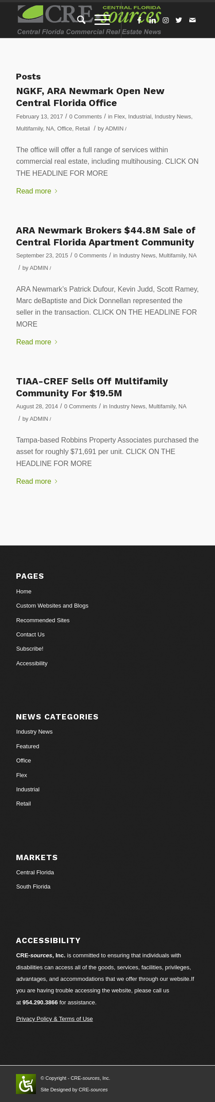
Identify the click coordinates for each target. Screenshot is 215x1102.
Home (23, 591)
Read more (38, 191)
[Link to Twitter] (179, 20)
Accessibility (31, 663)
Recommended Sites (43, 620)
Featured (27, 746)
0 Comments (85, 116)
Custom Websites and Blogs (52, 605)
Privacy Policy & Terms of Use (54, 1018)
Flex (119, 116)
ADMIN (114, 128)
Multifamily (29, 128)
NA (50, 128)
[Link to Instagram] (165, 20)
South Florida (33, 886)
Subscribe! (29, 648)
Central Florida (35, 872)
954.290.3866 (40, 1002)
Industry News (173, 116)
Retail (82, 128)
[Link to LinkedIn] (152, 20)
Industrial (140, 116)
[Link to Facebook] (139, 20)
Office (64, 128)
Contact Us (30, 634)
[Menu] (98, 20)
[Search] (77, 20)
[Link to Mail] (192, 20)
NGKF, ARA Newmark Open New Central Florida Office (90, 96)
